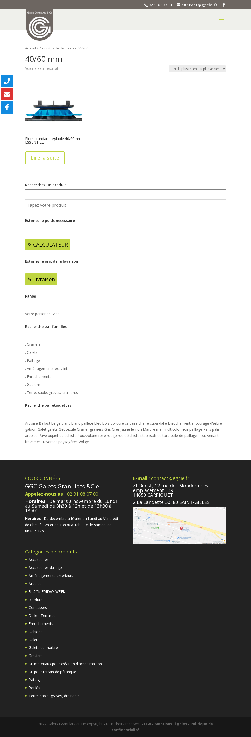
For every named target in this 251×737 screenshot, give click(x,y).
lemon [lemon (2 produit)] (136, 429)
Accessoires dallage (45, 567)
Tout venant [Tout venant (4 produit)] (208, 435)
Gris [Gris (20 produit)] (107, 429)
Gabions (35, 631)
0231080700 (160, 4)
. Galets (31, 352)
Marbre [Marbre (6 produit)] (149, 429)
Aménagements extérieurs (51, 575)
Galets (34, 639)
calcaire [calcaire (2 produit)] (131, 423)
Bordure (35, 599)
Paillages (36, 679)
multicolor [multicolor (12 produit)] (172, 429)
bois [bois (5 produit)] (105, 423)
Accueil (30, 48)
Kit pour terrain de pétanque (52, 671)
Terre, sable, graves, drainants (54, 695)
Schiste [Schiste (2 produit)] (133, 435)
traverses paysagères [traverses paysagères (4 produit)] (60, 441)
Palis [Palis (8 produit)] (207, 429)
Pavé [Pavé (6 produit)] (43, 435)
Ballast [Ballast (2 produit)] (44, 423)
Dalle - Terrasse (42, 615)
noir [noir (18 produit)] (185, 429)
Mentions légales (171, 723)
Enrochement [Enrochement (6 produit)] (179, 423)
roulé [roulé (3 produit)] (122, 435)
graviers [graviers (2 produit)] (96, 429)
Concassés (38, 607)
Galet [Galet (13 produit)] (42, 429)
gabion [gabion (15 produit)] (30, 429)
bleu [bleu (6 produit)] (97, 423)
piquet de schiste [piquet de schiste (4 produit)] (62, 435)
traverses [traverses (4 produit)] (33, 441)
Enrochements (41, 623)
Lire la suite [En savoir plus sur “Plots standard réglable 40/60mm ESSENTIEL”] (45, 157)
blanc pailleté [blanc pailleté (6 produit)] (82, 423)
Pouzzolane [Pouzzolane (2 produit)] (87, 435)
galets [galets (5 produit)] (52, 429)
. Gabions (33, 384)
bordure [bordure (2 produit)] (117, 423)
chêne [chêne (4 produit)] (144, 423)
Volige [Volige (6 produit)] (84, 441)
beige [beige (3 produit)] (55, 423)
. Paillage (32, 360)
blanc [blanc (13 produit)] (66, 423)
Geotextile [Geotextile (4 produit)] (67, 429)
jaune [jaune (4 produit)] (125, 429)
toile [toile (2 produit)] (166, 435)
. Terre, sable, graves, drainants (51, 392)
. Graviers (33, 344)
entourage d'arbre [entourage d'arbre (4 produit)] (207, 423)
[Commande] (197, 68)
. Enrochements (38, 376)
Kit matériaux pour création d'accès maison (65, 663)
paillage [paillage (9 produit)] (195, 429)
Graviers (35, 655)
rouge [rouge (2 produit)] (112, 435)
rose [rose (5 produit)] (102, 435)
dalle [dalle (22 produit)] (163, 423)
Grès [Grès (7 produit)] (116, 429)
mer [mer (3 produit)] (159, 429)
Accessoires (39, 559)
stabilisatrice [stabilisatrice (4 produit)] (150, 435)
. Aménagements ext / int (46, 368)
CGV (147, 723)
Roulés (34, 687)
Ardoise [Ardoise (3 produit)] (31, 423)
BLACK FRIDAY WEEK (47, 591)
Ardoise (35, 583)
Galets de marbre (43, 647)
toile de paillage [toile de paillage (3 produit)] (184, 435)
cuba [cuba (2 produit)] (154, 423)
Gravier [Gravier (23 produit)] (83, 429)
